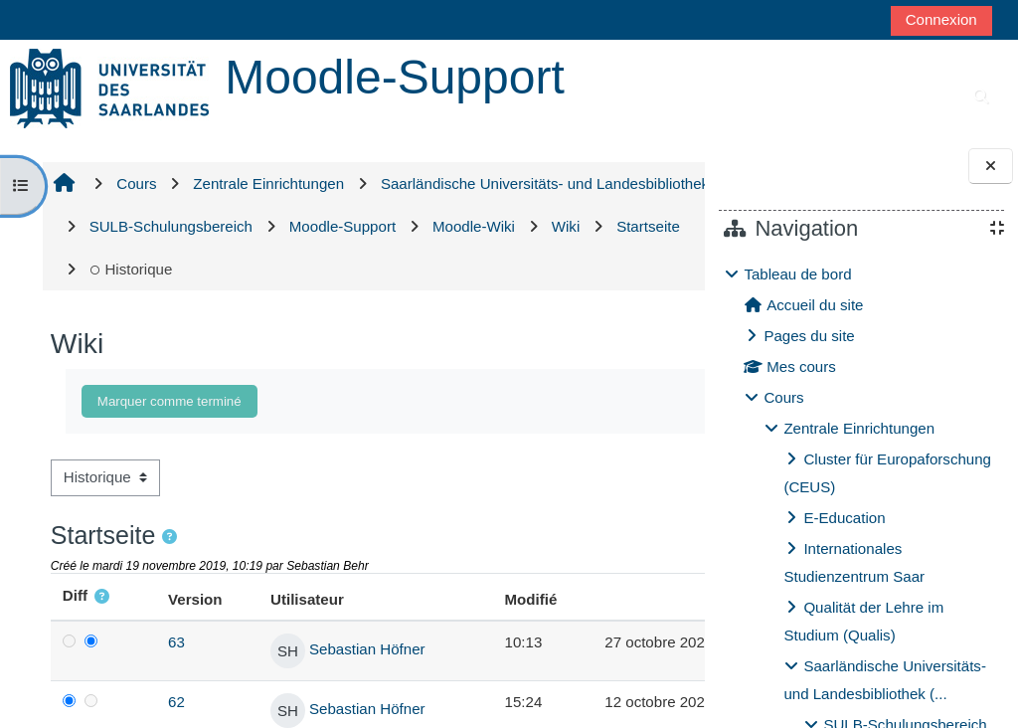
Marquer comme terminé (168, 401)
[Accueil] (109, 87)
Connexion (941, 19)
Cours (783, 397)
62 (162, 701)
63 (162, 642)
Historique (557, 269)
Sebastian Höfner (340, 649)
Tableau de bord (797, 274)
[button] (168, 537)
